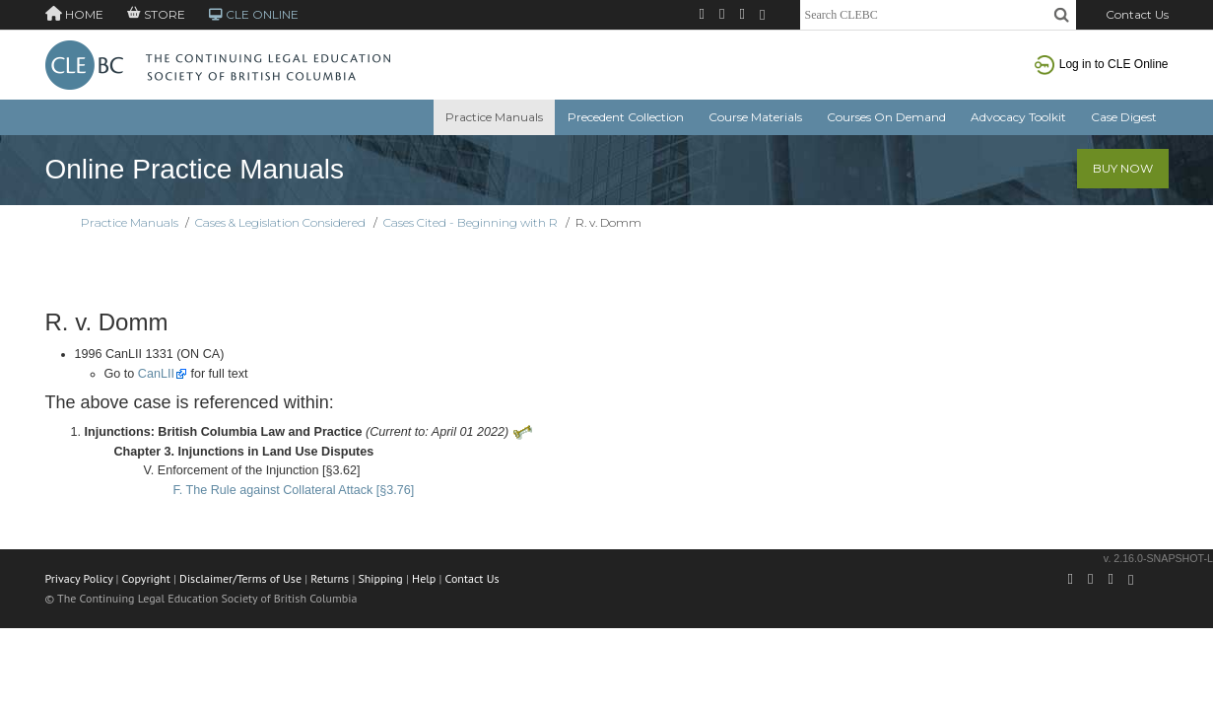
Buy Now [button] (1123, 168)
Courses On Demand (886, 116)
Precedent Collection (626, 116)
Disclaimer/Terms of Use (240, 578)
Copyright (146, 578)
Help (424, 578)
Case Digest (1124, 116)
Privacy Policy (79, 578)
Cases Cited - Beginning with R (470, 222)
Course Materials (755, 116)
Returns (329, 578)
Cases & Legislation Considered (280, 222)
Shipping (380, 578)
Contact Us (1137, 14)
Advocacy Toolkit (1018, 116)
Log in (1102, 64)
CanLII (156, 374)
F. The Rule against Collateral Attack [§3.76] (294, 490)
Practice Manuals (494, 116)
